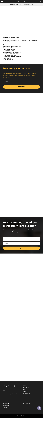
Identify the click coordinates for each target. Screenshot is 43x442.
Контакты (5, 407)
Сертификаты (6, 405)
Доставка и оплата (7, 401)
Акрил (24, 389)
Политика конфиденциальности (8, 394)
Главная (12, 4)
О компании (6, 403)
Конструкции (18, 4)
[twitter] (4, 390)
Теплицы (25, 391)
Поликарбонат (26, 387)
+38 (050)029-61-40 (27, 403)
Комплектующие (26, 393)
